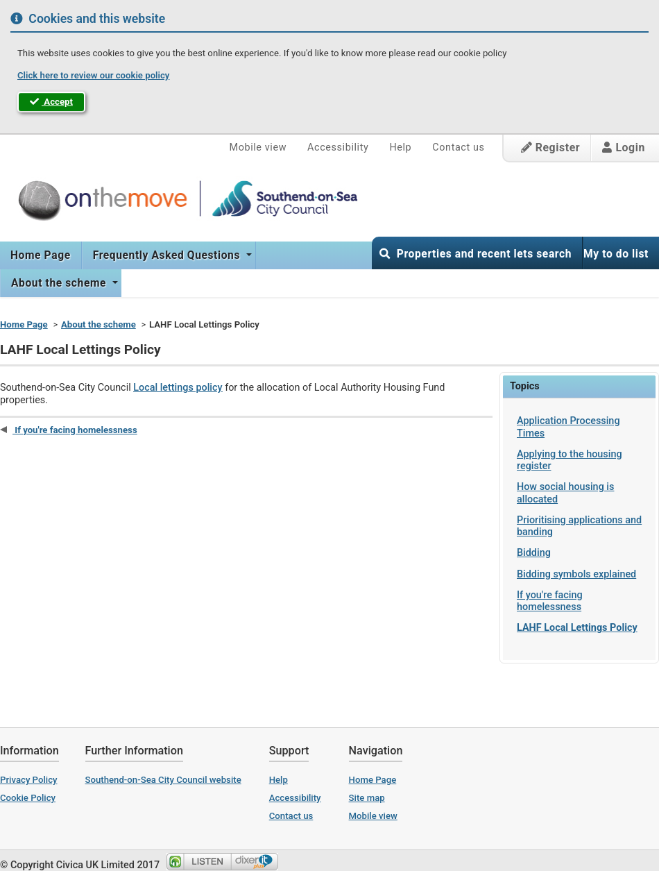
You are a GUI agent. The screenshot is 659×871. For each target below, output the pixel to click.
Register (551, 147)
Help (400, 147)
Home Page (40, 255)
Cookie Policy (27, 798)
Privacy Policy (29, 780)
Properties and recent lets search (475, 254)
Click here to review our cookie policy (93, 75)
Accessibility (337, 147)
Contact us (458, 147)
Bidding (534, 553)
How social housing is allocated (565, 493)
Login (623, 147)
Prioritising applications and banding (579, 526)
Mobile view (258, 147)
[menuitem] (41, 255)
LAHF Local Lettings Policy (577, 628)
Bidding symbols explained (576, 574)
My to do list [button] (616, 254)
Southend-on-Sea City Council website (163, 780)
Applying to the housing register (569, 460)
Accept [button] (51, 101)
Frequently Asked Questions (168, 255)
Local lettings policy (177, 388)
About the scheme (60, 283)
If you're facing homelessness (550, 601)
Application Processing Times (568, 427)
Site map (367, 798)
